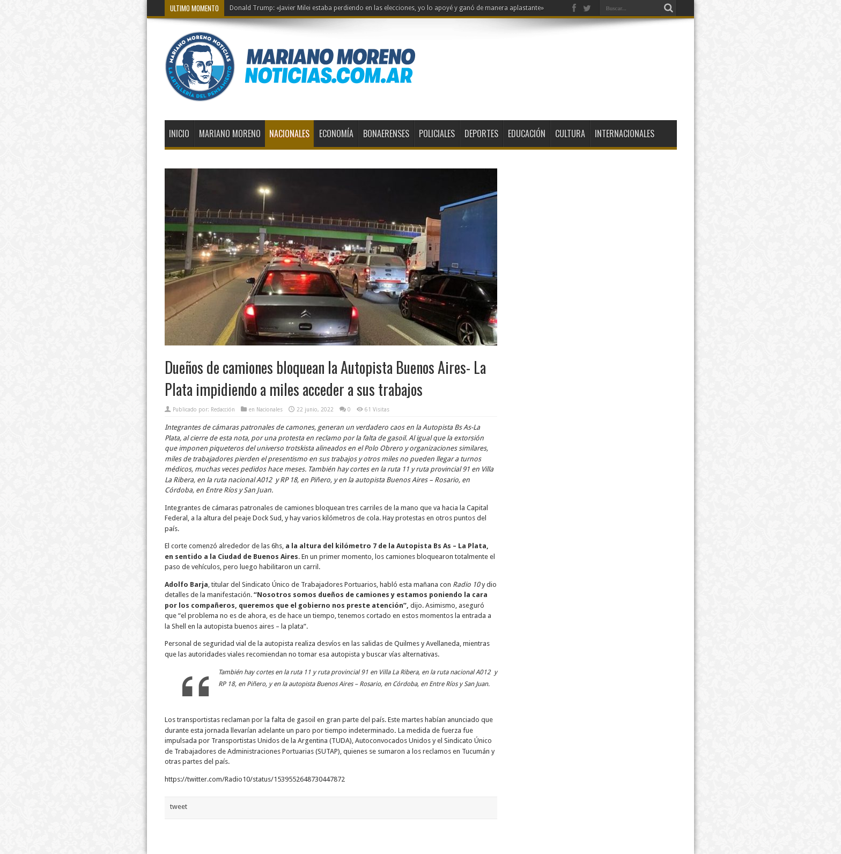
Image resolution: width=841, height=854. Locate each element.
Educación (526, 133)
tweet (178, 807)
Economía (336, 133)
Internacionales (624, 133)
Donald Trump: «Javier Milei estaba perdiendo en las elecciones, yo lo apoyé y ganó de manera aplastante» (387, 8)
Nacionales (289, 133)
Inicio (179, 133)
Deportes (481, 133)
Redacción (223, 410)
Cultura (570, 133)
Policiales (437, 133)
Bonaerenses (386, 133)
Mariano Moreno (230, 133)
